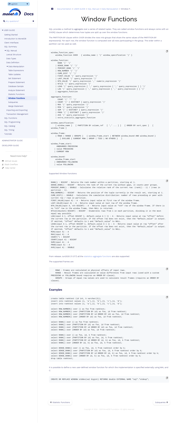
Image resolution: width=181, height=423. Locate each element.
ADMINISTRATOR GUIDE (12, 140)
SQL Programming (12, 122)
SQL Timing (9, 130)
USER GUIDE (8, 30)
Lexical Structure (13, 54)
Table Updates (14, 74)
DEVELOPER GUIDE (10, 145)
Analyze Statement (16, 90)
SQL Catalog (9, 126)
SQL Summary (10, 47)
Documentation (64, 9)
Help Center (8, 168)
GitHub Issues (9, 161)
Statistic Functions (16, 94)
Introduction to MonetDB (15, 39)
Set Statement (14, 78)
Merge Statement (15, 106)
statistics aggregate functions (97, 256)
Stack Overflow (10, 164)
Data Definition (12, 62)
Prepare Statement (16, 82)
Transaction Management (17, 114)
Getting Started (11, 35)
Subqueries (13, 102)
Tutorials (8, 134)
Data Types (11, 58)
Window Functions (16, 98)
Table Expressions (16, 70)
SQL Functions (10, 118)
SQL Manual (10, 50)
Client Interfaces (11, 43)
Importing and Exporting (16, 110)
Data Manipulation (15, 66)
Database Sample (16, 86)
